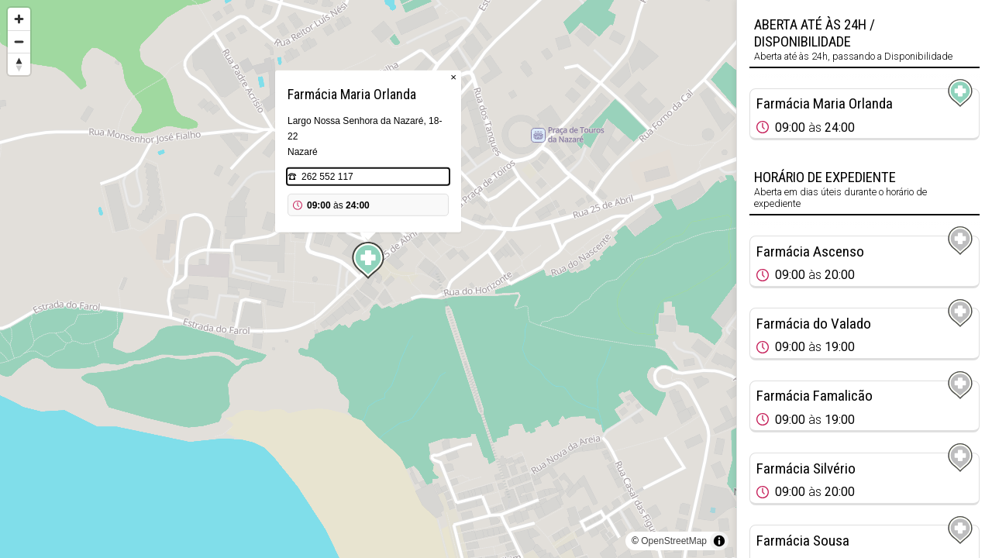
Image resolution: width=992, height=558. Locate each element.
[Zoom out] (19, 41)
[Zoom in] (19, 19)
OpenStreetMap (674, 541)
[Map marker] (368, 260)
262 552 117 (327, 176)
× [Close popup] (453, 77)
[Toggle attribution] (719, 541)
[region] (368, 279)
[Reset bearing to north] (19, 64)
